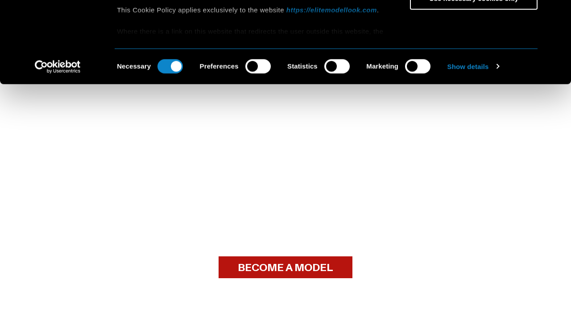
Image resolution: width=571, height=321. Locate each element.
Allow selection (473, 48)
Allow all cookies (474, 22)
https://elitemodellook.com (331, 86)
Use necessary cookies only (473, 74)
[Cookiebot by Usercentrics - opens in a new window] (58, 142)
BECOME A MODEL (285, 267)
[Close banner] (557, 14)
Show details (468, 142)
